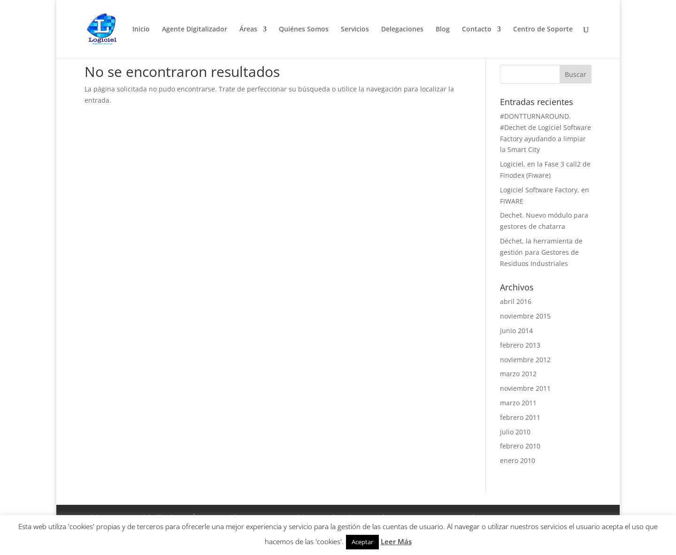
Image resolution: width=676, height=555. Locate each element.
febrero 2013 (520, 345)
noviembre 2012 (525, 359)
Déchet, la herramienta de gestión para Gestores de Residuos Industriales (541, 252)
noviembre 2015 (525, 316)
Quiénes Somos (304, 29)
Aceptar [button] (362, 542)
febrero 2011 (520, 417)
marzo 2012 (518, 373)
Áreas (248, 29)
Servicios (355, 29)
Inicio (141, 29)
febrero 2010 (520, 445)
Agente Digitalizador (194, 29)
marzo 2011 (518, 402)
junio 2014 (516, 330)
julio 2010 (515, 431)
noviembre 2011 (525, 388)
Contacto (477, 29)
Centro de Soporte (543, 29)
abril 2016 (515, 301)
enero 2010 (517, 460)
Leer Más (396, 541)
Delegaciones (402, 29)
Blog (443, 29)
